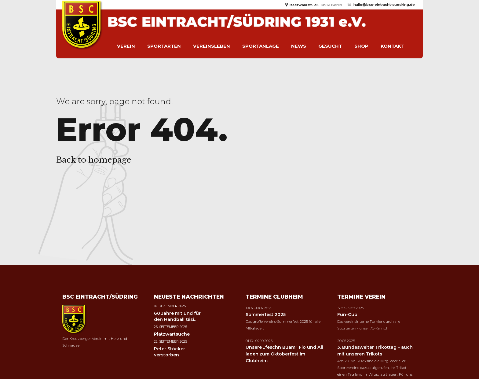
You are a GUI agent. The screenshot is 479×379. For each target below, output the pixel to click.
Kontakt (392, 46)
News (298, 46)
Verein (126, 46)
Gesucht (330, 46)
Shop (361, 46)
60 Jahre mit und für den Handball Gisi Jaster (177, 319)
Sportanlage (260, 46)
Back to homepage (93, 160)
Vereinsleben (211, 46)
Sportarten (164, 46)
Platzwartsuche (172, 334)
